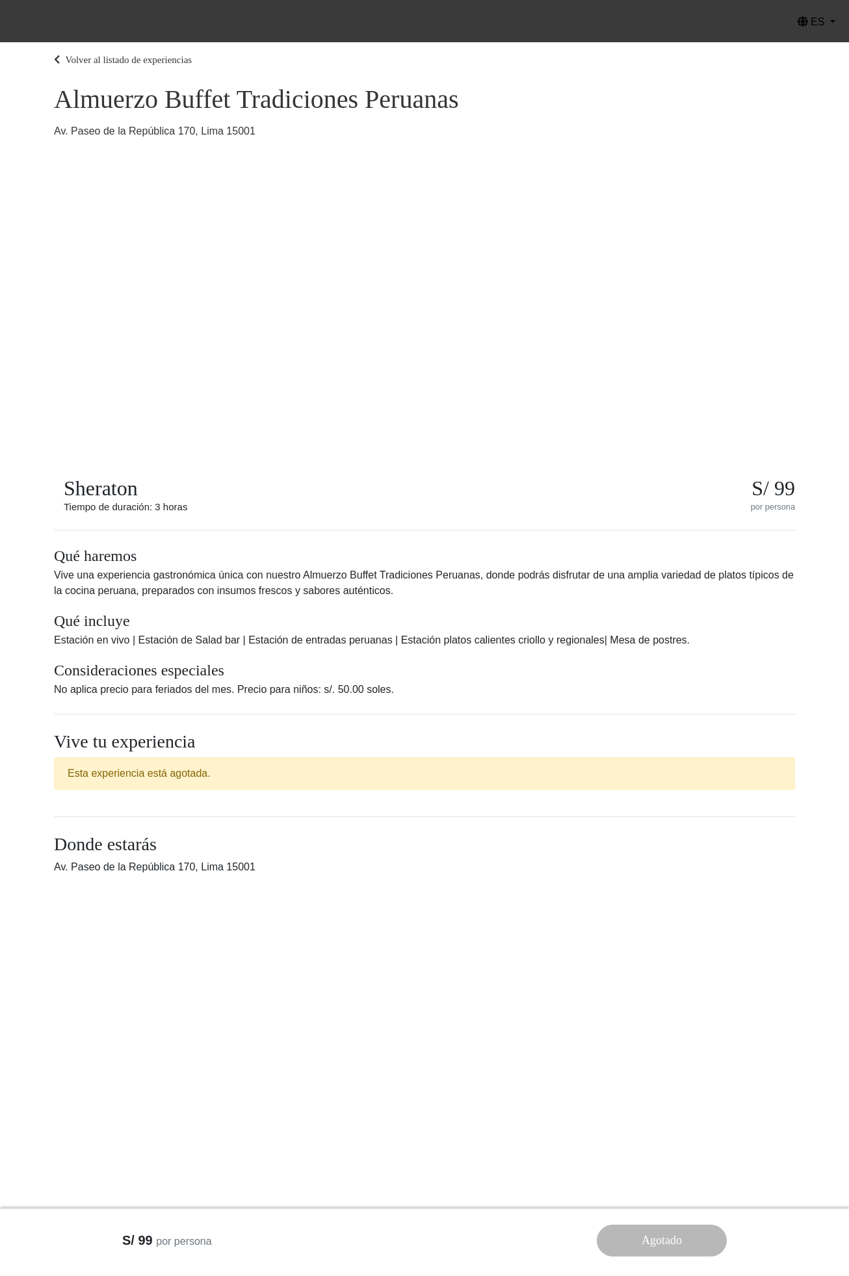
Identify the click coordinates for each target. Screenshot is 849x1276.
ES (813, 21)
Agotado (662, 1240)
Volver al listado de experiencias (123, 60)
